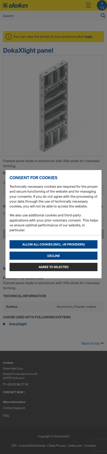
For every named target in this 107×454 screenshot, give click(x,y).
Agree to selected (54, 267)
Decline (53, 256)
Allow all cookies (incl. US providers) (53, 244)
